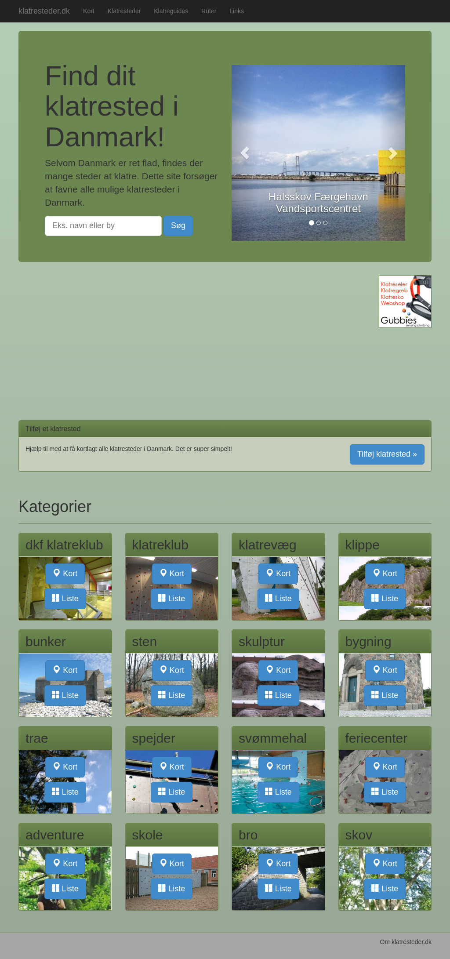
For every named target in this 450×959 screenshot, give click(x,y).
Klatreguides (171, 11)
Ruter (208, 11)
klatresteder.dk (44, 11)
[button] (245, 153)
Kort (88, 11)
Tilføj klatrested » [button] (387, 454)
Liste (65, 598)
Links (236, 11)
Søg (178, 225)
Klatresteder (124, 11)
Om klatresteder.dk (406, 941)
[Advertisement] (189, 336)
